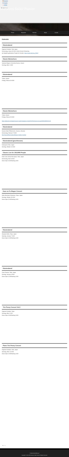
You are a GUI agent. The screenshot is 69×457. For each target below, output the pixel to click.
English (5, 3)
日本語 (5, 5)
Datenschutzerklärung (34, 453)
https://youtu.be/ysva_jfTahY (31, 53)
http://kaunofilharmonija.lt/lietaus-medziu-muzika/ (14, 135)
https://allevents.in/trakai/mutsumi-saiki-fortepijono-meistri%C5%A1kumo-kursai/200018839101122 (26, 121)
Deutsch (6, 1)
